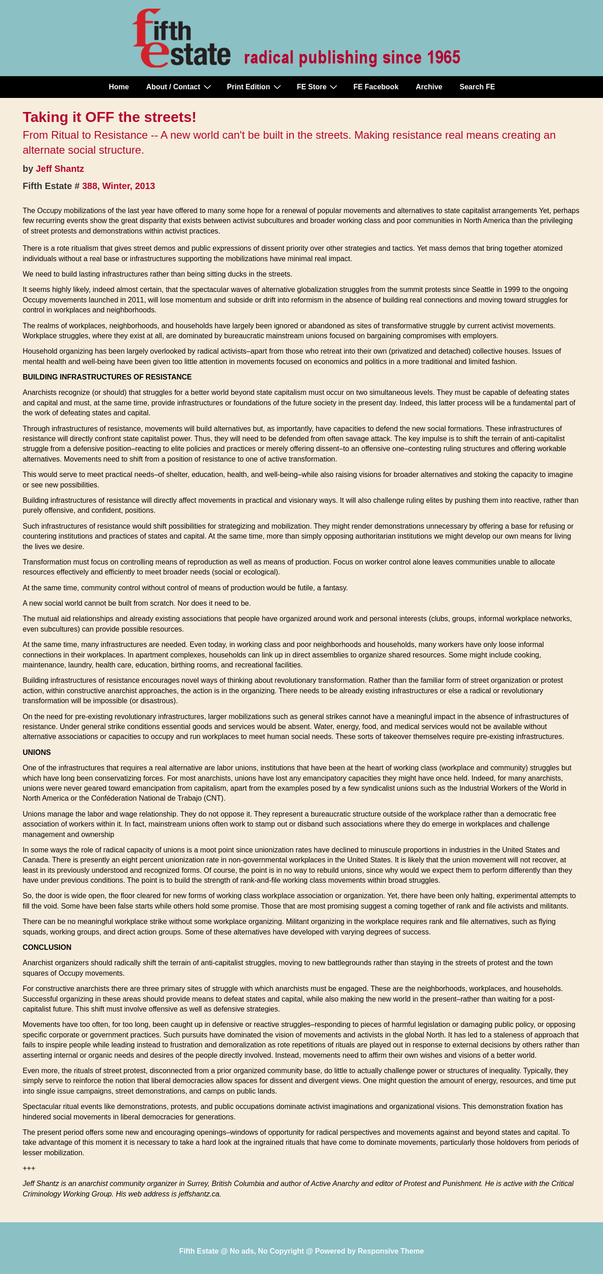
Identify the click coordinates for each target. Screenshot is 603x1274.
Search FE (477, 87)
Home (119, 87)
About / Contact (179, 86)
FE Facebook (376, 87)
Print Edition (255, 86)
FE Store (318, 86)
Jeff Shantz (60, 169)
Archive (429, 87)
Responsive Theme (391, 1251)
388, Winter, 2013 (118, 186)
